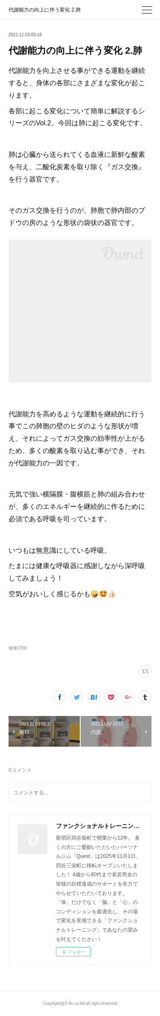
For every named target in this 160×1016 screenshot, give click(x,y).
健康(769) (18, 648)
